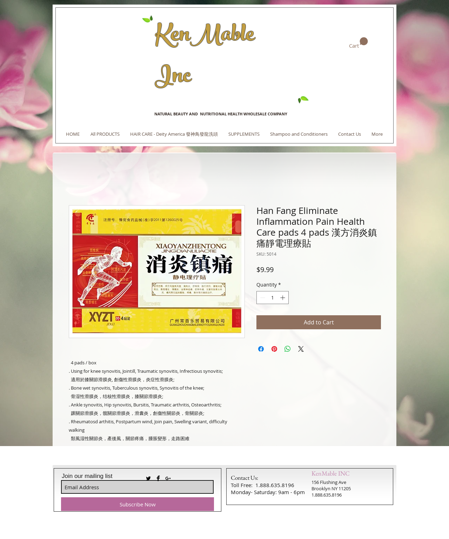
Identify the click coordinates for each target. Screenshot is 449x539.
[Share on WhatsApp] (287, 349)
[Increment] (283, 297)
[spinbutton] (272, 297)
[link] (358, 43)
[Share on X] (301, 349)
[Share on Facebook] (261, 349)
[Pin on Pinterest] (274, 349)
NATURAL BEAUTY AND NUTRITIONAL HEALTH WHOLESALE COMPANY (220, 113)
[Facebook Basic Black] (158, 478)
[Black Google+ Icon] (168, 478)
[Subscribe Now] (137, 504)
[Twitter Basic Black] (148, 478)
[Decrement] (261, 297)
